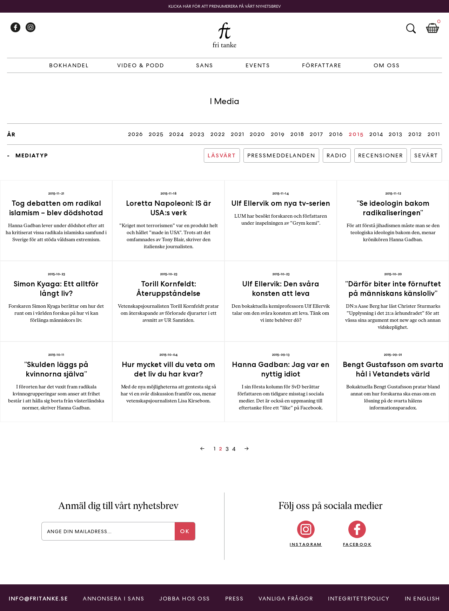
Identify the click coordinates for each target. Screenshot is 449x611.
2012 (415, 134)
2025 (156, 134)
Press (234, 598)
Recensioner (380, 155)
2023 (197, 134)
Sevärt (426, 155)
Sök (410, 28)
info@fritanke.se (38, 598)
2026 (135, 134)
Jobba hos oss (184, 598)
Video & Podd (140, 65)
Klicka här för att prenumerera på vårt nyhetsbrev (224, 6)
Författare (322, 65)
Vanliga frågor (286, 598)
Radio (337, 155)
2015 (356, 134)
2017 (316, 134)
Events (258, 65)
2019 (278, 134)
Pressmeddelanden (281, 155)
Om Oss (387, 65)
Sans (204, 65)
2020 (257, 134)
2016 (336, 134)
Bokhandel (69, 65)
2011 (434, 134)
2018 (297, 134)
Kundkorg (432, 28)
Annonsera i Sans (113, 598)
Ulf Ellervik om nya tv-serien (280, 203)
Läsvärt (222, 155)
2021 (237, 134)
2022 (217, 134)
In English (422, 598)
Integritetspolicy (359, 598)
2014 (376, 134)
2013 (396, 134)
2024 (176, 134)
